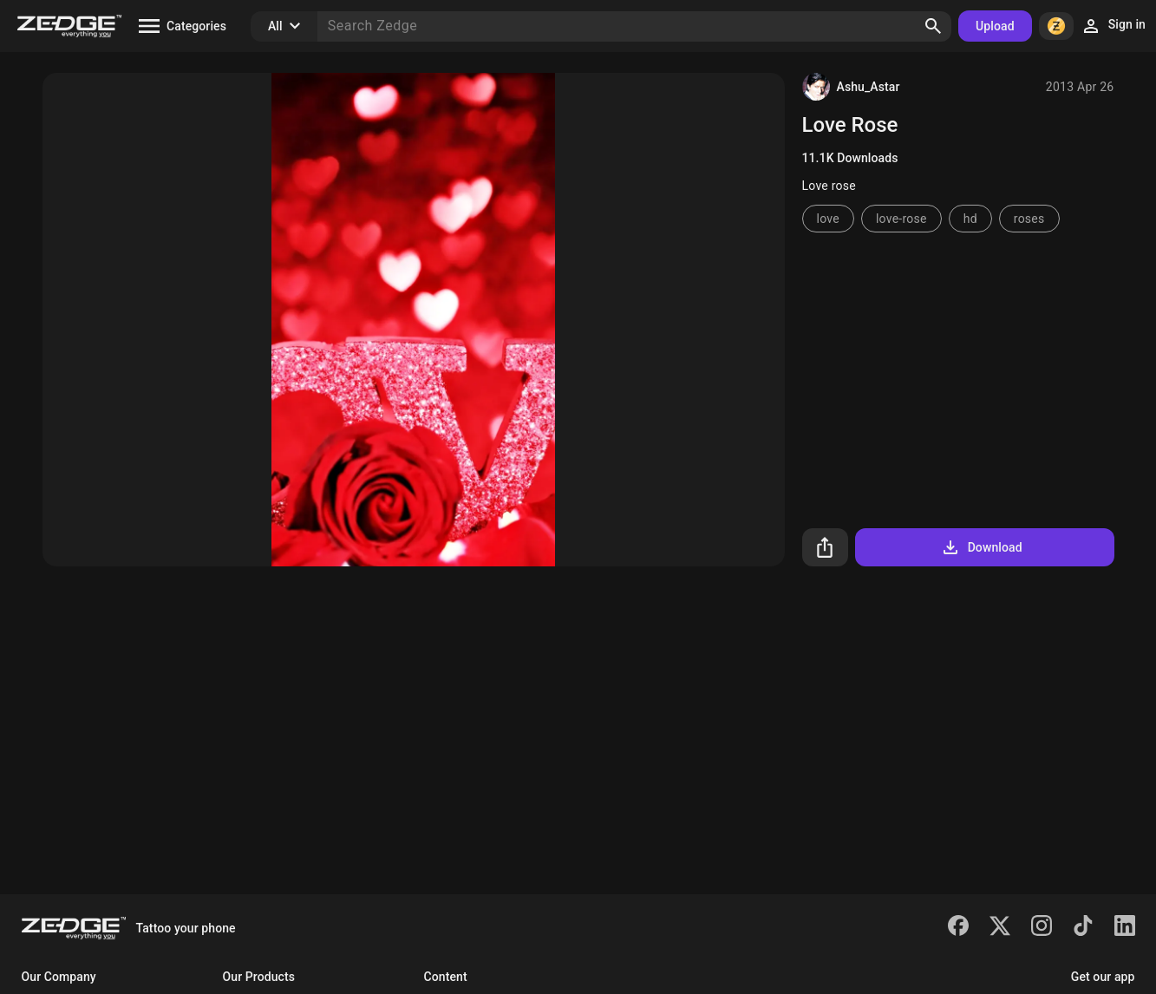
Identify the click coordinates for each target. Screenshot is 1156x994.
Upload (995, 26)
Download (981, 547)
